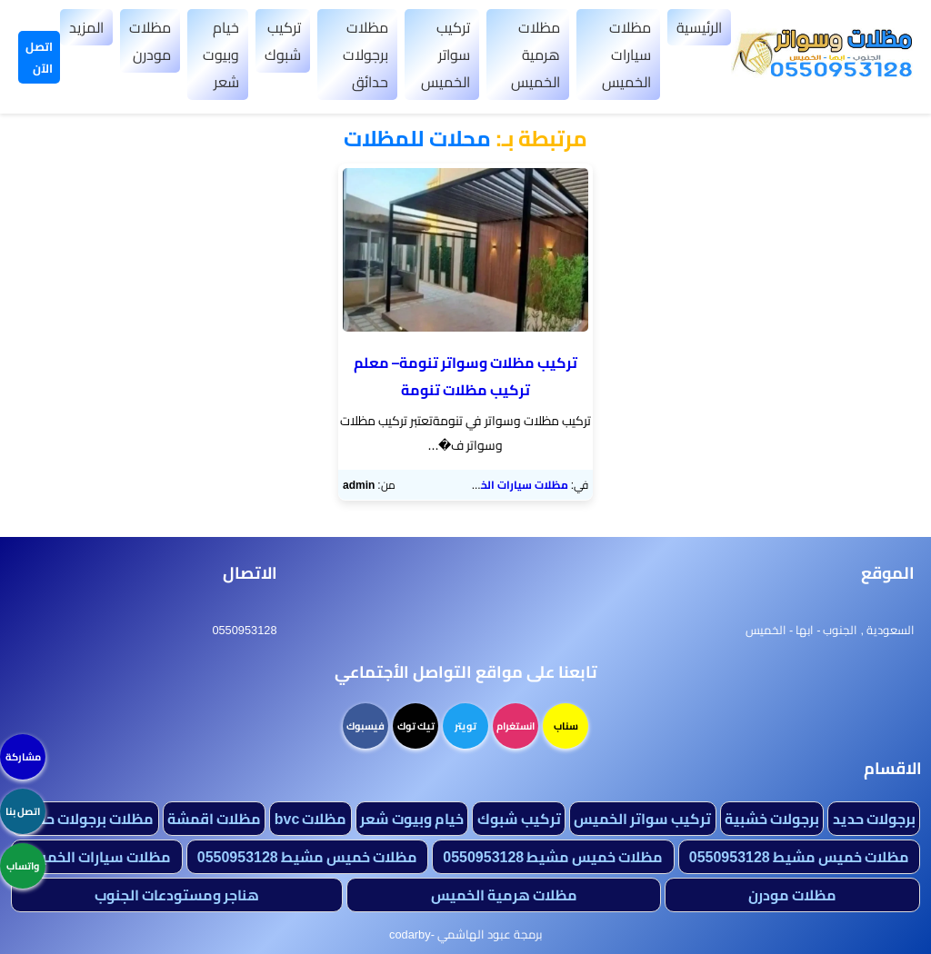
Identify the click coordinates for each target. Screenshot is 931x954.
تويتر (465, 726)
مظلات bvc (311, 818)
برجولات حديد (874, 818)
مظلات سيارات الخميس (626, 54)
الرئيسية (699, 27)
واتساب (22, 866)
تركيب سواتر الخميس (445, 54)
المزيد (86, 27)
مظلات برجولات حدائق (365, 54)
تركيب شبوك (283, 41)
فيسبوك (365, 726)
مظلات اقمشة (214, 818)
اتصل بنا (22, 811)
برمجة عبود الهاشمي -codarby (465, 934)
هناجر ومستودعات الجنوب (177, 895)
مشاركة (23, 757)
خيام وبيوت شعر (221, 54)
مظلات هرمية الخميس (535, 54)
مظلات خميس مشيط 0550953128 (799, 856)
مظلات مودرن (150, 41)
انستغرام (515, 726)
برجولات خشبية (772, 818)
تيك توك (416, 726)
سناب (566, 726)
